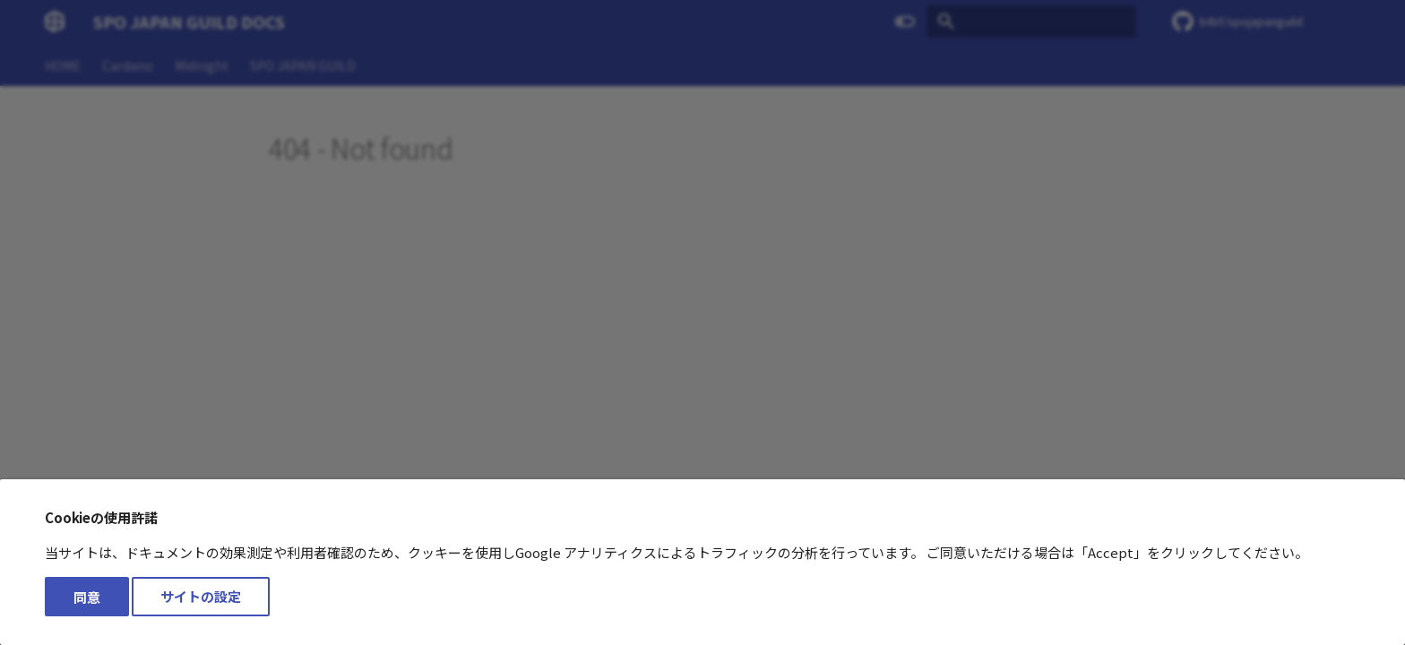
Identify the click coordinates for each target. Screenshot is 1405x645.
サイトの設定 (200, 597)
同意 (86, 597)
